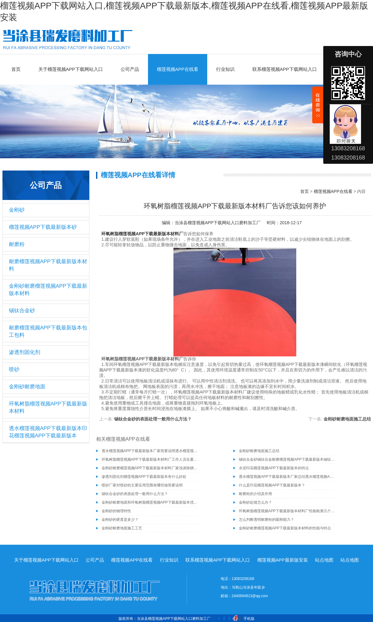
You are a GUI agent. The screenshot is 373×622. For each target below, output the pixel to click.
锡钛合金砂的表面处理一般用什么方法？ (153, 419)
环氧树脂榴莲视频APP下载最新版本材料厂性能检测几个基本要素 (287, 511)
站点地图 (324, 559)
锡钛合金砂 (22, 310)
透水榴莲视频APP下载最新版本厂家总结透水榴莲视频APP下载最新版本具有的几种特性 (287, 476)
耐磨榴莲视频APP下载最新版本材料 (48, 265)
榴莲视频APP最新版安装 (282, 559)
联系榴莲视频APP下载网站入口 (284, 69)
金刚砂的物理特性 (116, 511)
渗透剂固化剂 (24, 352)
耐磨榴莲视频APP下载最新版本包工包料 (48, 331)
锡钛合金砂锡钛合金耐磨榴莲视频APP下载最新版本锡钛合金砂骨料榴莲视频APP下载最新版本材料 (287, 459)
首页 (16, 69)
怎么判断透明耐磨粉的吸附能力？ (266, 519)
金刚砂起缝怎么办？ (255, 502)
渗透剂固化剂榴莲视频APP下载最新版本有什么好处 (144, 476)
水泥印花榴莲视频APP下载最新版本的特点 (274, 468)
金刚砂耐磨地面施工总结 (347, 419)
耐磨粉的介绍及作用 (255, 494)
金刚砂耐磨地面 (27, 387)
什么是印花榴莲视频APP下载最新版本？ (272, 485)
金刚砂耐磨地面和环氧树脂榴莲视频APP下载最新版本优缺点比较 (150, 502)
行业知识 (225, 69)
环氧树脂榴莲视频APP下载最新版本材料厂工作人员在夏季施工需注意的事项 (150, 459)
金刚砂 (17, 210)
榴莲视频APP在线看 (177, 69)
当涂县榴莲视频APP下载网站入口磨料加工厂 (218, 222)
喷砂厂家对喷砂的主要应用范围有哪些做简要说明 (142, 485)
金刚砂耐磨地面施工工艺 (122, 528)
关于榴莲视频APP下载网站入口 (70, 69)
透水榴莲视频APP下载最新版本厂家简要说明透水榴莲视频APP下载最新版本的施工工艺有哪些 (150, 451)
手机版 (248, 618)
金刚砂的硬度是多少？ (120, 519)
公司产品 (130, 69)
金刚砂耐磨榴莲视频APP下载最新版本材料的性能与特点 (285, 528)
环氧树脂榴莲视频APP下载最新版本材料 (48, 407)
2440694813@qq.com (250, 596)
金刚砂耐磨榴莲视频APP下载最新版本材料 (48, 289)
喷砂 (14, 369)
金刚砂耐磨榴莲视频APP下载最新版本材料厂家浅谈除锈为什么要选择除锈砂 (150, 468)
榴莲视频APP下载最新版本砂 (43, 227)
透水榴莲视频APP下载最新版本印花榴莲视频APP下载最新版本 (48, 432)
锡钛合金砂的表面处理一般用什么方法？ (135, 494)
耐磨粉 (17, 244)
